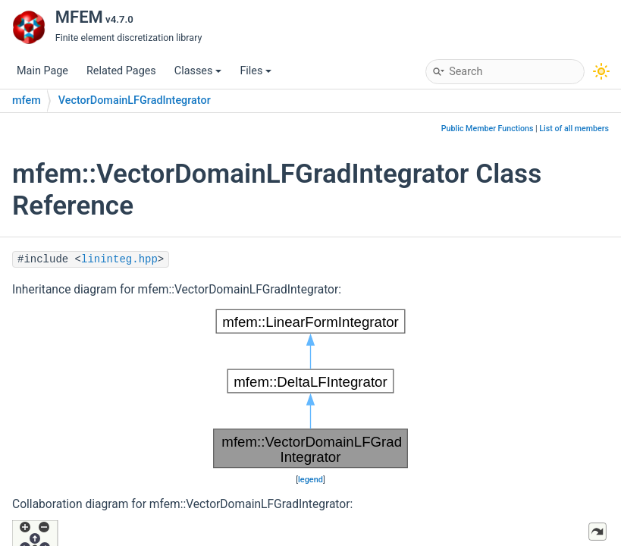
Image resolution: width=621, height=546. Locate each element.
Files (255, 70)
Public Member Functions (487, 128)
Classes (198, 70)
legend (310, 480)
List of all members (574, 128)
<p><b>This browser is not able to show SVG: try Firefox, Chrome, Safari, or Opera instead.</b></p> (310, 389)
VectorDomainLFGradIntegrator (134, 100)
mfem (26, 100)
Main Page (42, 70)
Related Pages (121, 70)
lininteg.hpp (119, 259)
